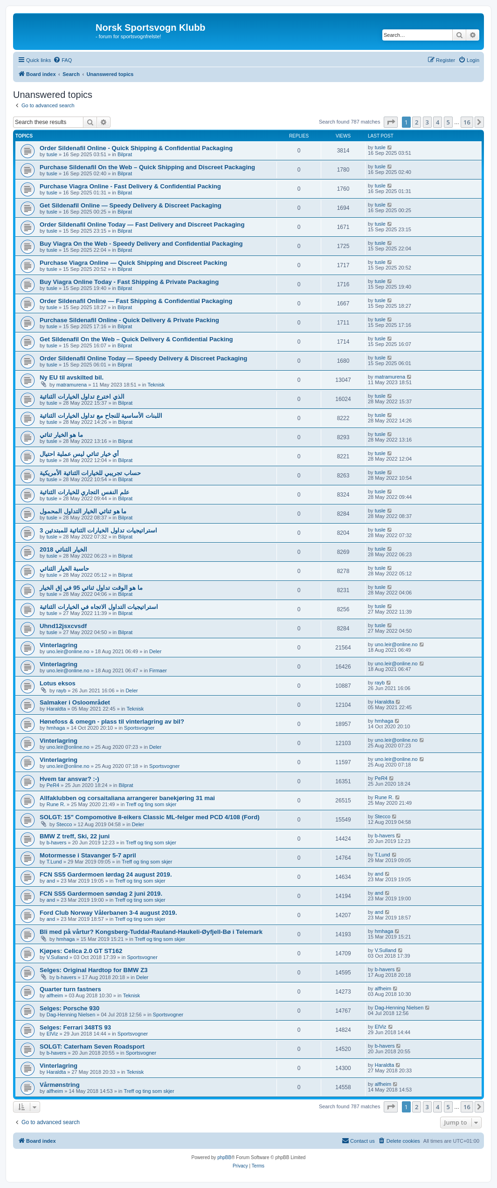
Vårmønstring (60, 1084)
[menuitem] (62, 60)
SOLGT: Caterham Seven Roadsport (92, 1046)
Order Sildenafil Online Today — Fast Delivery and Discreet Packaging (142, 224)
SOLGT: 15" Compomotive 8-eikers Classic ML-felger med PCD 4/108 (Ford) (150, 817)
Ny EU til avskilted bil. (72, 377)
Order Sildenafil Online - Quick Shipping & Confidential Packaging (136, 148)
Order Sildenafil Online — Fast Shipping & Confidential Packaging (136, 300)
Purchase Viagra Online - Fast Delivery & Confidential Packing (130, 186)
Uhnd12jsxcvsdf (63, 625)
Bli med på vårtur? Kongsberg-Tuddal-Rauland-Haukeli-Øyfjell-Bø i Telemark (151, 931)
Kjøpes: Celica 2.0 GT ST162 (81, 950)
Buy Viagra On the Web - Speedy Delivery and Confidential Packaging (141, 243)
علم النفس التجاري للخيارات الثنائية (85, 492)
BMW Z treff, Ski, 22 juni (75, 836)
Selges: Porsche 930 (69, 1008)
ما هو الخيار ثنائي (61, 434)
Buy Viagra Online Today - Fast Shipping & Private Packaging (129, 281)
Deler (155, 651)
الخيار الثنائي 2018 (63, 549)
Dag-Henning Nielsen (71, 1014)
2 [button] (416, 122)
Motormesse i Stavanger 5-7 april (88, 855)
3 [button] (427, 122)
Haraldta (56, 708)
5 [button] (448, 122)
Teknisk (156, 384)
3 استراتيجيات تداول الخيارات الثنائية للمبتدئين (98, 530)
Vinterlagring (58, 645)
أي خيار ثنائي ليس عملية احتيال (79, 453)
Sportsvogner (139, 728)
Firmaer (158, 670)
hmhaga (56, 728)
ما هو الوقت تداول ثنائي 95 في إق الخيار (91, 587)
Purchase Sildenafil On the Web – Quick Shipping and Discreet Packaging (147, 167)
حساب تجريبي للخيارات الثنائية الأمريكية (90, 473)
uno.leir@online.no (68, 651)
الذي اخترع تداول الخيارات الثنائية (82, 396)
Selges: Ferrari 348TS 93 (75, 1027)
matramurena (71, 384)
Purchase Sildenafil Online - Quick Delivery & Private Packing (129, 320)
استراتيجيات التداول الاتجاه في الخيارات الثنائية (99, 606)
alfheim (55, 995)
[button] (391, 122)
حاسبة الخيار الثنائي (64, 568)
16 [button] (466, 122)
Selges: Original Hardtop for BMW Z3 (94, 970)
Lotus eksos (58, 683)
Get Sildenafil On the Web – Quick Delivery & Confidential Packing (136, 339)
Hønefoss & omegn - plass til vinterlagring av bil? (112, 721)
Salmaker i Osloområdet (75, 702)
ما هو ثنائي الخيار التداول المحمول (83, 511)
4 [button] (437, 122)
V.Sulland (57, 957)
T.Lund (54, 861)
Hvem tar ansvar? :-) (69, 778)
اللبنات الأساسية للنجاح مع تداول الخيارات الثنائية (101, 415)
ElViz (52, 1033)
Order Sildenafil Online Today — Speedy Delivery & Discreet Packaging (143, 358)
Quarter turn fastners (70, 989)
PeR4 (53, 785)
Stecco (64, 824)
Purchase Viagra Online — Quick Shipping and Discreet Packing (133, 262)
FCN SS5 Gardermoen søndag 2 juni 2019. (101, 893)
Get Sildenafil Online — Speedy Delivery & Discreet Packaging (130, 205)
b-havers (57, 842)
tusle (52, 154)
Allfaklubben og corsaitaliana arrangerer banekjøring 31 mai (127, 797)
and (51, 881)
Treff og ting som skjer (151, 804)
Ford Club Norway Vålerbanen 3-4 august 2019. (108, 912)
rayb (61, 690)
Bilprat (124, 154)
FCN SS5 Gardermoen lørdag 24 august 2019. (106, 874)
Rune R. (56, 804)
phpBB (224, 1157)
